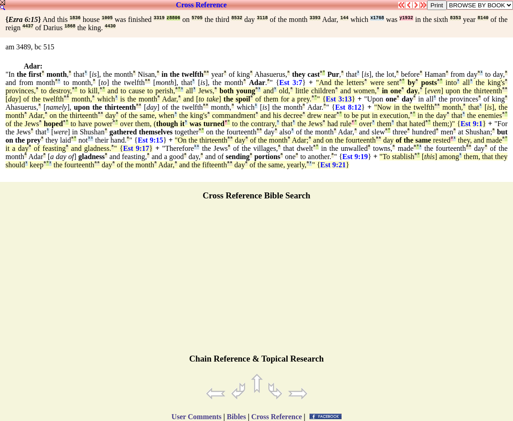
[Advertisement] (256, 281)
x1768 (377, 18)
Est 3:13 (339, 99)
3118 (262, 18)
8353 (455, 18)
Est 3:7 (290, 82)
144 (344, 18)
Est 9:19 (355, 156)
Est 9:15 (150, 140)
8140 (482, 18)
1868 (69, 26)
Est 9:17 (136, 148)
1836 (74, 18)
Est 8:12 (348, 107)
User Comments (196, 417)
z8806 (173, 18)
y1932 (406, 18)
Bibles (236, 417)
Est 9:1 (471, 124)
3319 (159, 18)
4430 (110, 26)
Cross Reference (201, 5)
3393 (315, 18)
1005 (107, 18)
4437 (27, 26)
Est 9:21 (333, 165)
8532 (236, 18)
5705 (197, 18)
